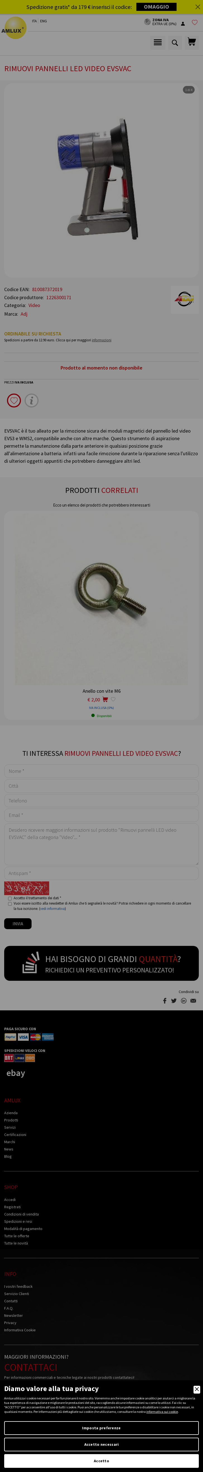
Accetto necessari (101, 1444)
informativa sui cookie (162, 1411)
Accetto (101, 1460)
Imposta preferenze (101, 1427)
